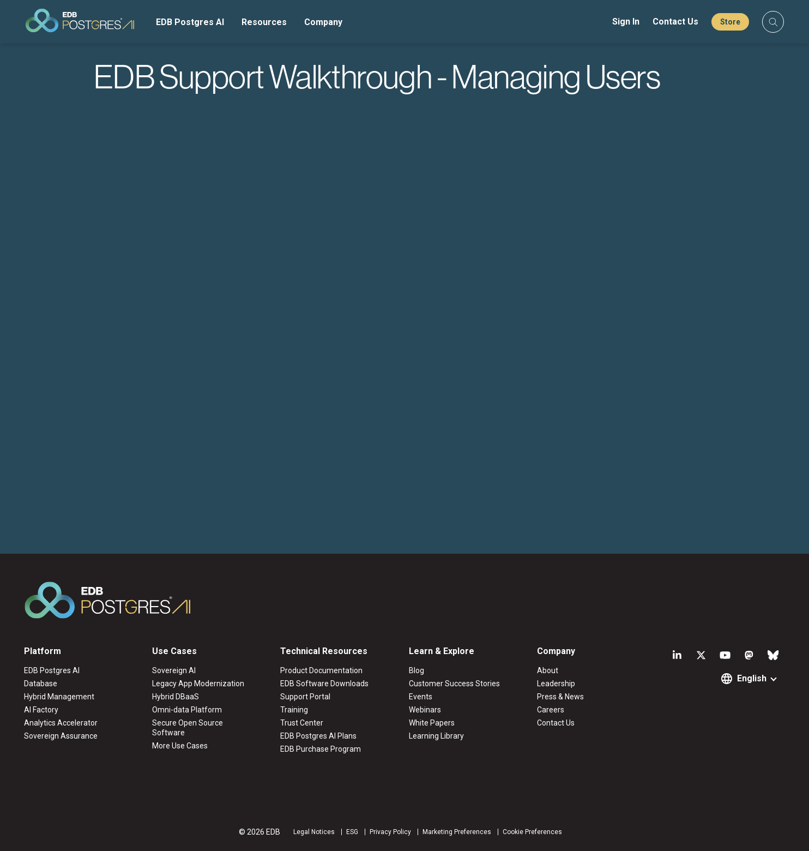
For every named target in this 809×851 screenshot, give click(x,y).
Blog (416, 670)
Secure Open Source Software (187, 727)
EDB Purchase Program (320, 749)
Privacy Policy (390, 832)
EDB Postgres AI (190, 22)
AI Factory (41, 709)
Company (323, 22)
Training (294, 709)
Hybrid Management (59, 696)
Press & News (560, 696)
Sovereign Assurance (61, 736)
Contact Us (675, 21)
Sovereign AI (174, 670)
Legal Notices (314, 832)
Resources (264, 22)
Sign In (625, 21)
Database (40, 683)
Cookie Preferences (532, 832)
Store (730, 21)
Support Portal (305, 696)
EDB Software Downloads (324, 683)
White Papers (432, 722)
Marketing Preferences (456, 832)
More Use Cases (180, 745)
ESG (352, 832)
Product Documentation (321, 670)
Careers (550, 709)
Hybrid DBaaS (175, 696)
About (547, 670)
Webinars (425, 709)
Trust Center (301, 722)
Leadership (556, 683)
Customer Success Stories (454, 683)
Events (420, 696)
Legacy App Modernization (198, 683)
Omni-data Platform (187, 709)
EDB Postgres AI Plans (318, 736)
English (751, 678)
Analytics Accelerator (61, 722)
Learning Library (436, 736)
